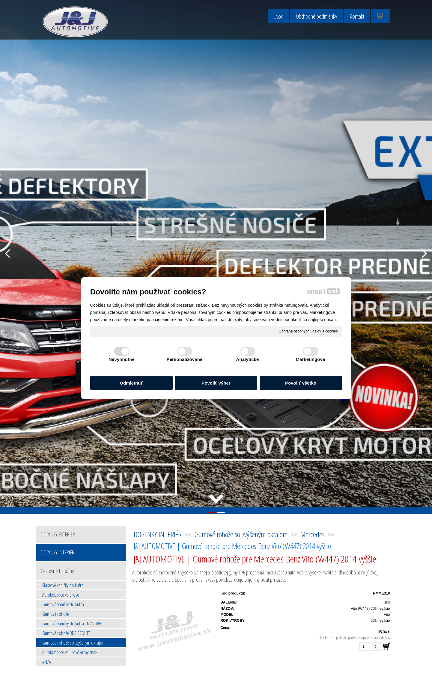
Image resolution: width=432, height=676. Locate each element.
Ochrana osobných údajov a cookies (308, 331)
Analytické (247, 359)
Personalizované (185, 359)
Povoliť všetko (300, 382)
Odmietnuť (131, 382)
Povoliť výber (215, 382)
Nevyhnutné (122, 359)
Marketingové (310, 359)
